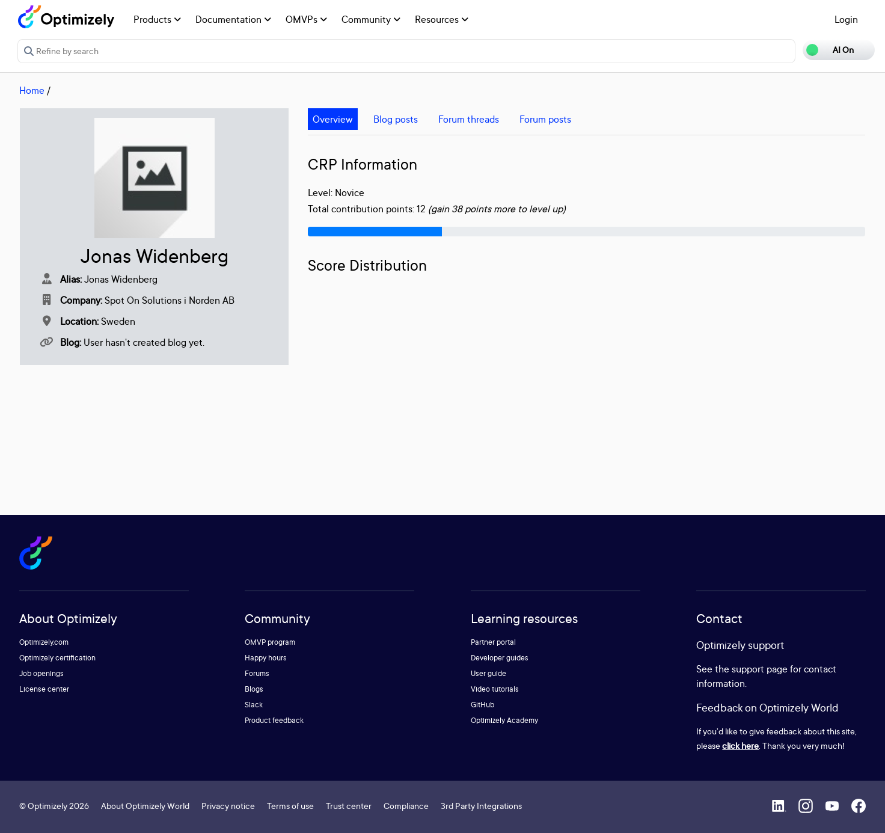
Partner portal (493, 642)
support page (760, 668)
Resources (441, 19)
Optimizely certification (57, 658)
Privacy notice (228, 805)
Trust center (349, 805)
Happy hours (266, 658)
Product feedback (274, 720)
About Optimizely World (145, 805)
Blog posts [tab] (395, 119)
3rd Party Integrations (481, 805)
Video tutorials (495, 689)
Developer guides (499, 658)
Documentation (233, 19)
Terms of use (290, 805)
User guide (488, 673)
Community (370, 19)
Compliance (406, 805)
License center (44, 689)
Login (846, 19)
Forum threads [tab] (468, 119)
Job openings (41, 673)
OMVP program (270, 642)
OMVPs (306, 19)
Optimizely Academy (504, 720)
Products (157, 19)
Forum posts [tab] (545, 119)
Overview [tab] (333, 119)
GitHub (482, 704)
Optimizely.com (44, 642)
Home (31, 90)
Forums (257, 673)
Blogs (254, 689)
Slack (254, 704)
